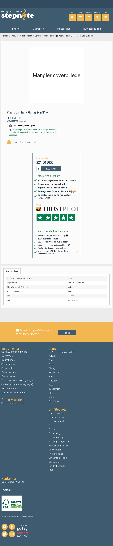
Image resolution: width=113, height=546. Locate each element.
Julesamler (54, 388)
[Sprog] (72, 16)
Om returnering (56, 437)
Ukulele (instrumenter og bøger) (17, 384)
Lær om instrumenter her (14, 392)
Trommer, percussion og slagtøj (17, 380)
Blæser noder (8, 376)
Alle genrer (54, 401)
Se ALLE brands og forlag (14, 351)
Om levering (54, 433)
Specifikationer (12, 271)
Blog (51, 425)
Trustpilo (6, 490)
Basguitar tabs (8, 372)
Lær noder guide (57, 421)
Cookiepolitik (55, 449)
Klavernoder (7, 355)
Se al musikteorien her (12, 403)
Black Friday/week (58, 412)
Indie (51, 376)
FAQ (51, 470)
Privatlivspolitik (56, 453)
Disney (52, 368)
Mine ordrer (54, 461)
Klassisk (53, 380)
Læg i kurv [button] (51, 168)
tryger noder (9, 364)
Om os (52, 429)
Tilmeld (67, 333)
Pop (51, 392)
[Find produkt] (97, 16)
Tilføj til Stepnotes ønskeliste (22, 142)
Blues (51, 360)
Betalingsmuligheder (59, 441)
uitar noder (8, 368)
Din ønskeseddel (57, 466)
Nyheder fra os (56, 417)
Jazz (51, 384)
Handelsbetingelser (58, 445)
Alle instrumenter (10, 388)
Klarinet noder (8, 360)
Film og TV (54, 372)
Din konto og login (58, 457)
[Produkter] (80, 16)
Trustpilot (40, 205)
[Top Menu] (88, 16)
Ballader (53, 356)
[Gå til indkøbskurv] (105, 16)
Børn (51, 364)
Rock (51, 396)
